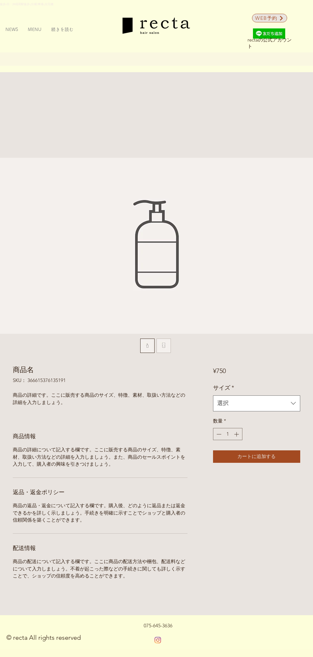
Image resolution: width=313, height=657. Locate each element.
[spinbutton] (227, 434)
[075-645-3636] (158, 625)
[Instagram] (158, 640)
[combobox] (256, 403)
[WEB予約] (269, 18)
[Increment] (237, 434)
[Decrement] (218, 434)
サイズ (223, 387)
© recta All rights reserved (43, 637)
